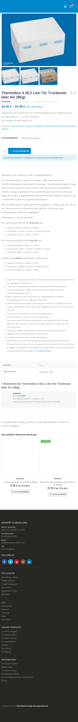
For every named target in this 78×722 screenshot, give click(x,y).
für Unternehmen (8, 641)
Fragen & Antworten (9, 584)
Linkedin (29, 561)
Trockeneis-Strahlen (9, 663)
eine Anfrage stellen (9, 577)
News (3, 616)
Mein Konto (6, 587)
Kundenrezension (21, 101)
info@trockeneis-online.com (13, 542)
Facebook (4, 561)
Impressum (6, 619)
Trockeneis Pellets (9, 635)
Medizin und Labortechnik (48, 126)
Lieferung (5, 613)
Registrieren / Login (9, 591)
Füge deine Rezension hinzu (46, 101)
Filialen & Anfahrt (8, 580)
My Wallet (5, 594)
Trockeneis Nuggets (9, 631)
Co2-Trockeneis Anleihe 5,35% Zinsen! (17, 677)
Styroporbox (9, 137)
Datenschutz (6, 606)
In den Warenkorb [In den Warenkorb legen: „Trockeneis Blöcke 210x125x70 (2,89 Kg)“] (22, 491)
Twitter (10, 561)
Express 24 (31, 126)
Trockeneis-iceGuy (9, 670)
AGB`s (3, 602)
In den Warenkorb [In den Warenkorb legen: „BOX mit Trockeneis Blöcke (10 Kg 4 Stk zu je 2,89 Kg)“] (59, 494)
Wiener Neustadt (67, 126)
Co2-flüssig (6, 652)
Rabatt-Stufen (7, 667)
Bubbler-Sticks (44, 351)
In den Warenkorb (21, 150)
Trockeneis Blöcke (9, 638)
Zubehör (5, 129)
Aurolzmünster (18, 126)
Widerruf (5, 609)
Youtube (16, 561)
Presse (4, 680)
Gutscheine (6, 648)
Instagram (23, 561)
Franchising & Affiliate (10, 674)
